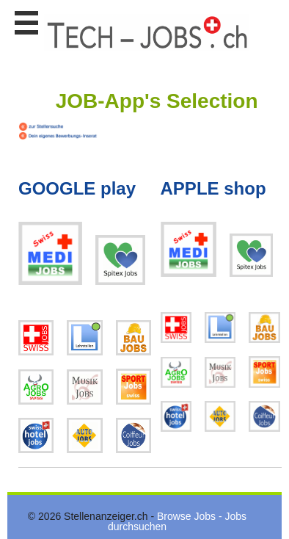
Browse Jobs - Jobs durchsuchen (177, 521)
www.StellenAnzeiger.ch (146, 32)
